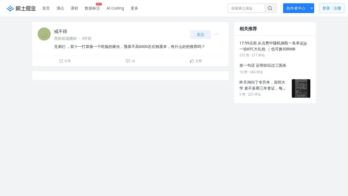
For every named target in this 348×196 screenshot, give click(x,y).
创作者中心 (295, 8)
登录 (331, 8)
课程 (74, 8)
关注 (200, 34)
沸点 (60, 8)
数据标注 (93, 7)
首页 (46, 8)
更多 (134, 8)
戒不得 (60, 31)
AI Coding (115, 8)
